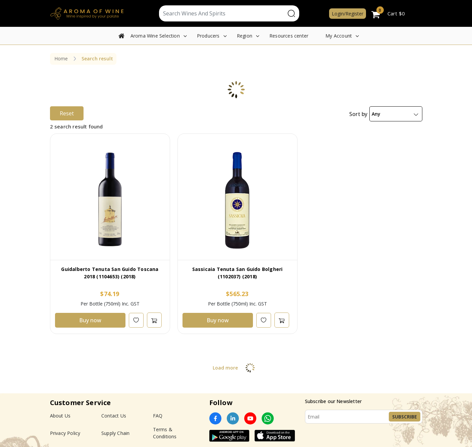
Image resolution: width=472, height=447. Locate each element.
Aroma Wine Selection (155, 36)
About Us (60, 415)
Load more (236, 367)
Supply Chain (115, 433)
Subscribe (404, 416)
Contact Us (113, 415)
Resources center (288, 36)
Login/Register (347, 13)
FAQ (158, 415)
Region (244, 36)
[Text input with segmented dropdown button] (222, 13)
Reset (67, 113)
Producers (208, 36)
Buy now (90, 320)
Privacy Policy (65, 433)
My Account (338, 36)
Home (61, 58)
